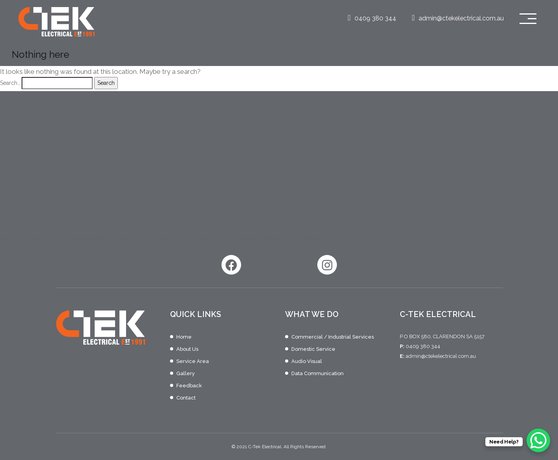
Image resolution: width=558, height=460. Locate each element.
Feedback (189, 386)
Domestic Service (313, 349)
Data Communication (317, 373)
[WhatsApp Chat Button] (538, 440)
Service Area (192, 361)
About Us (187, 349)
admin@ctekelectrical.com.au (458, 18)
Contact (186, 398)
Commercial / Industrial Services (332, 337)
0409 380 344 (372, 18)
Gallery (185, 373)
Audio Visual (306, 361)
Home (184, 337)
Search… (10, 83)
